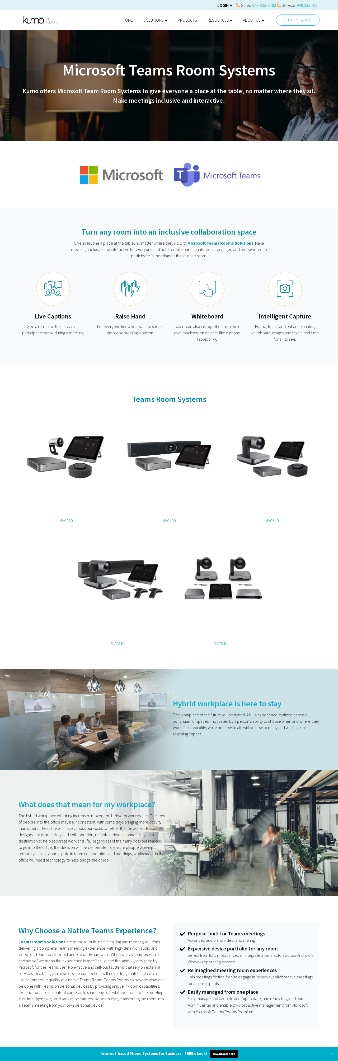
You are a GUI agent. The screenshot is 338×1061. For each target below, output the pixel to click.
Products (187, 20)
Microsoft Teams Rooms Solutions (220, 243)
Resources (220, 20)
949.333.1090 (308, 5)
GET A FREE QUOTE (297, 20)
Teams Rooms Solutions (41, 941)
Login (224, 5)
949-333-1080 (264, 5)
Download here (224, 1054)
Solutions (155, 20)
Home (128, 20)
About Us (253, 20)
